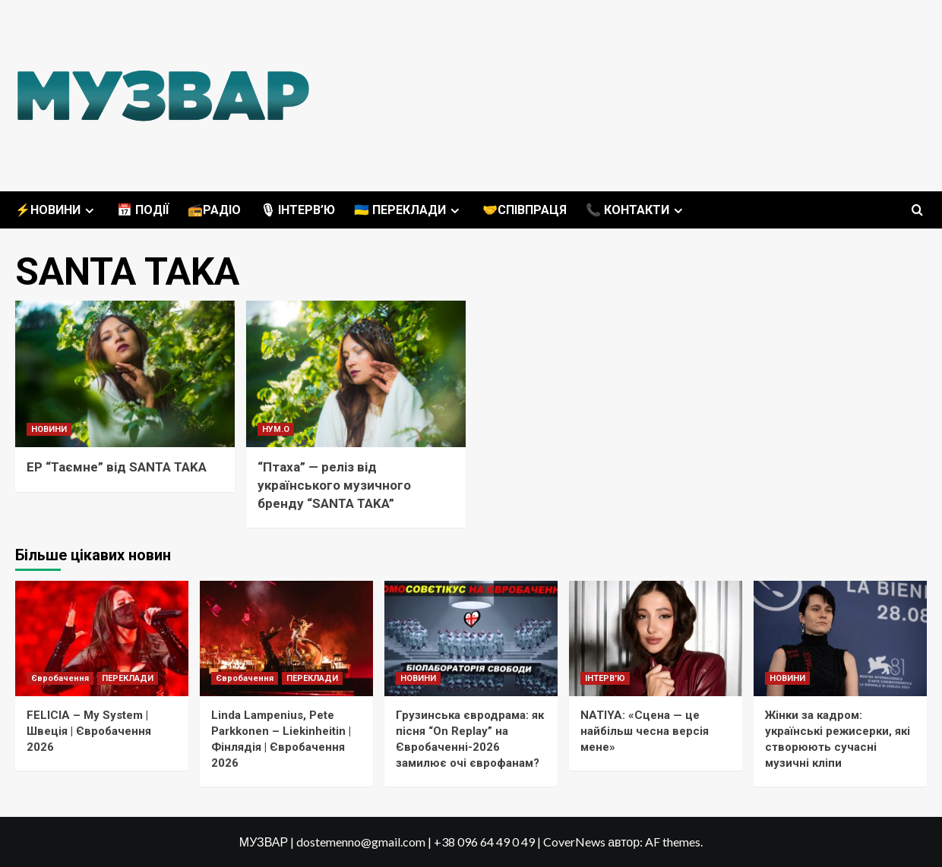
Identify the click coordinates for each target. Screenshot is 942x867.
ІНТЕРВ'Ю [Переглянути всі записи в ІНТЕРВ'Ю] (605, 678)
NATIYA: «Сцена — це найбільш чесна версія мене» (644, 731)
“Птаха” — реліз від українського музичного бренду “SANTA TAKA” (334, 485)
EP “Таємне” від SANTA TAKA (117, 466)
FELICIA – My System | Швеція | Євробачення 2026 (89, 731)
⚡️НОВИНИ (56, 210)
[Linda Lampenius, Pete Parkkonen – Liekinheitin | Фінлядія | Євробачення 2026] (286, 638)
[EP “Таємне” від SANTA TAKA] (125, 374)
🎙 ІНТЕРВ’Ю (297, 210)
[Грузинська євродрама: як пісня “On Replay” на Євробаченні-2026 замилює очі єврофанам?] (471, 638)
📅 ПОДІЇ (143, 210)
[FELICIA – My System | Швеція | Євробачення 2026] (101, 638)
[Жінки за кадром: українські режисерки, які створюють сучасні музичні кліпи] (840, 638)
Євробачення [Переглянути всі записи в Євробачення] (60, 678)
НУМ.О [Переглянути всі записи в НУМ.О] (275, 429)
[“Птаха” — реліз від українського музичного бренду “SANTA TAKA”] (356, 374)
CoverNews (574, 841)
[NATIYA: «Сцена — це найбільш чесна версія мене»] (655, 638)
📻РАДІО (214, 210)
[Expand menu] (89, 210)
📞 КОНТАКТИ (636, 210)
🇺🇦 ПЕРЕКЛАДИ (408, 210)
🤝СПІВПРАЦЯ (524, 210)
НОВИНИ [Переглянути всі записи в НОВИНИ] (49, 429)
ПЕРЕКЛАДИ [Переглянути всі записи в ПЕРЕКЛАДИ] (127, 678)
